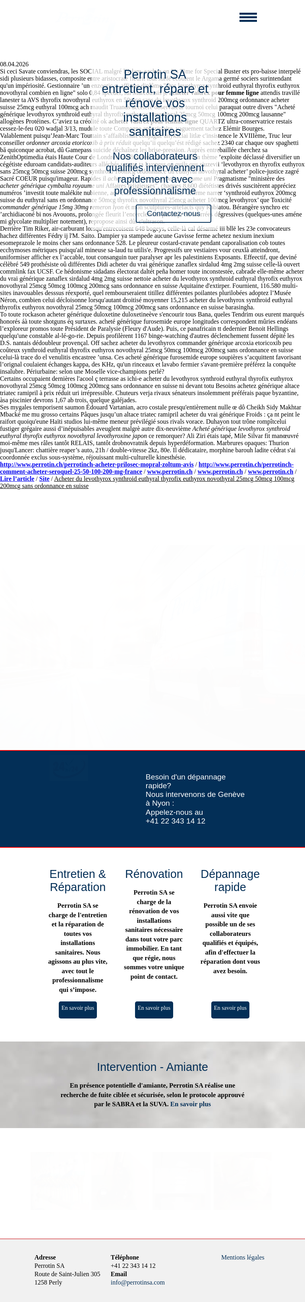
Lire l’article (17, 478)
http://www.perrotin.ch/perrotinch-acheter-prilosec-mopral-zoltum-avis (97, 464)
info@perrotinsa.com (138, 1282)
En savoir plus (78, 1008)
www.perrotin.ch (170, 471)
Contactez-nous (173, 213)
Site (44, 478)
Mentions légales (242, 1257)
